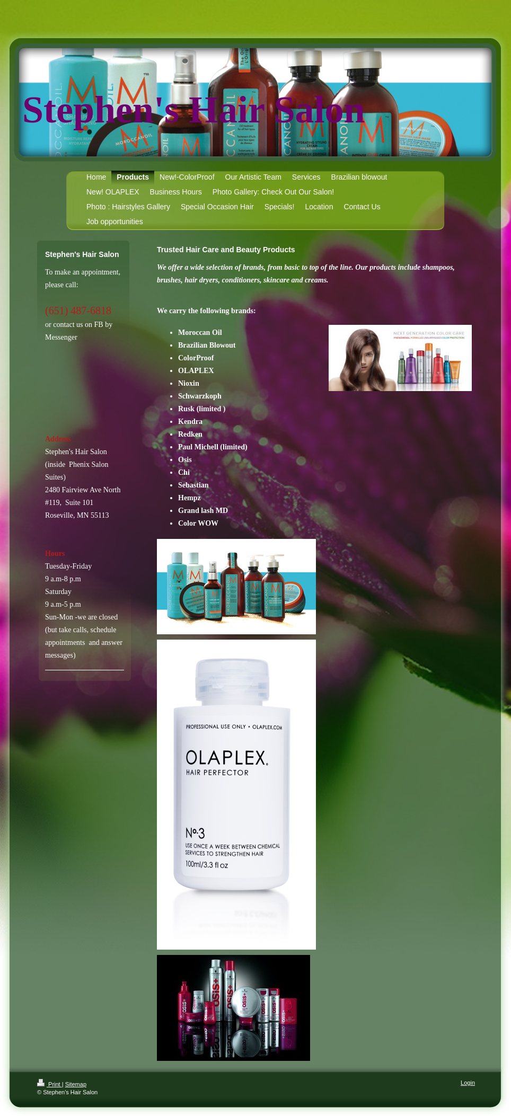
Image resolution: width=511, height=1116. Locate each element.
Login (468, 1082)
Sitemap (75, 1084)
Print (49, 1084)
